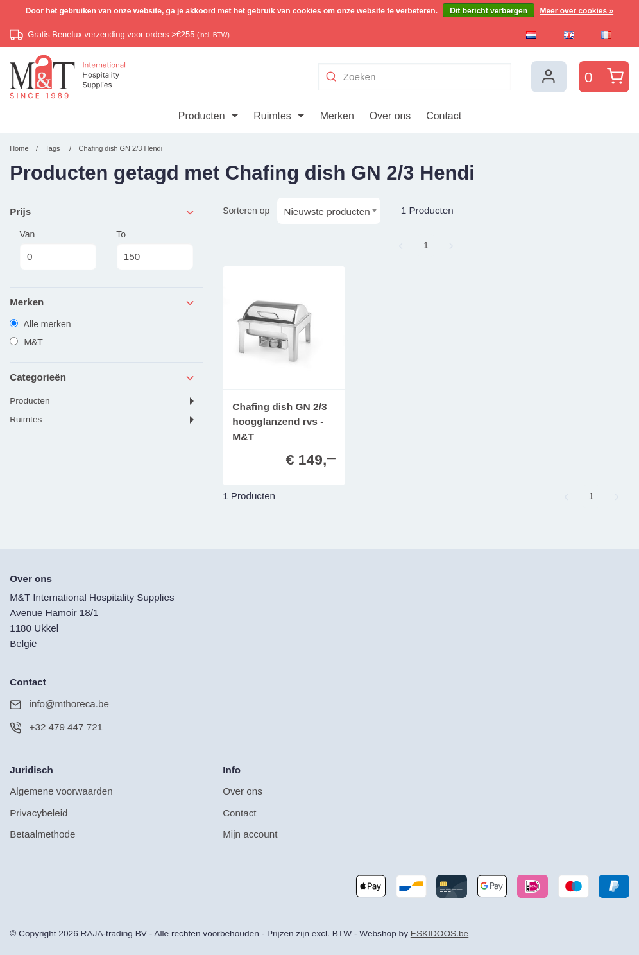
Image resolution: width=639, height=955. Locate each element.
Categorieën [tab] (103, 378)
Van (57, 249)
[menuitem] (208, 116)
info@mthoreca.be (59, 704)
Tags (52, 148)
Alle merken (40, 324)
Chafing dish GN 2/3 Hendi (120, 148)
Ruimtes (26, 419)
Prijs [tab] (103, 212)
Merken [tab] (103, 303)
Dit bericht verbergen (488, 10)
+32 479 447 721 (56, 727)
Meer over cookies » (576, 10)
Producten (29, 401)
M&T (26, 342)
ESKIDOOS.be (439, 933)
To (154, 249)
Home (19, 148)
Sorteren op (246, 210)
